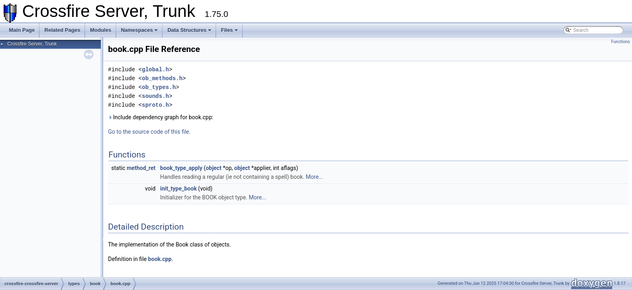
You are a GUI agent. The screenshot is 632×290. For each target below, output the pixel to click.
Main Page (22, 30)
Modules (100, 30)
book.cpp (159, 259)
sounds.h (155, 96)
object (213, 168)
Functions (620, 41)
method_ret (141, 168)
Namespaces (139, 30)
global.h (155, 69)
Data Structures (189, 30)
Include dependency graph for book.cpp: (160, 117)
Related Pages (62, 30)
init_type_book (178, 188)
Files (229, 30)
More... (314, 177)
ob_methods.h (162, 78)
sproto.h (155, 105)
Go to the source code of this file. (149, 131)
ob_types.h (159, 87)
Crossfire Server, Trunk (32, 44)
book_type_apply (181, 168)
